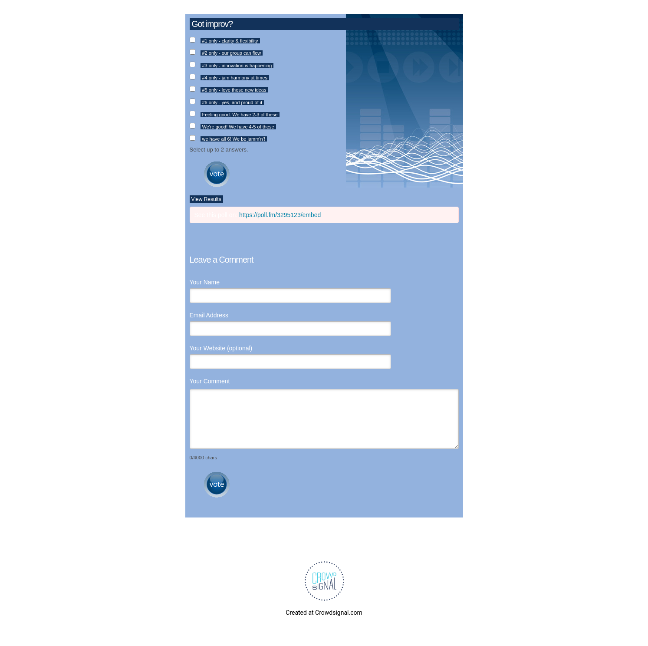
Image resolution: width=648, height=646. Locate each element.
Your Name (205, 282)
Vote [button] (217, 174)
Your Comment (210, 381)
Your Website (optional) (221, 348)
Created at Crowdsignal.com (324, 612)
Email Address (209, 315)
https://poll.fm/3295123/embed (280, 214)
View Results (206, 199)
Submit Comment (217, 484)
